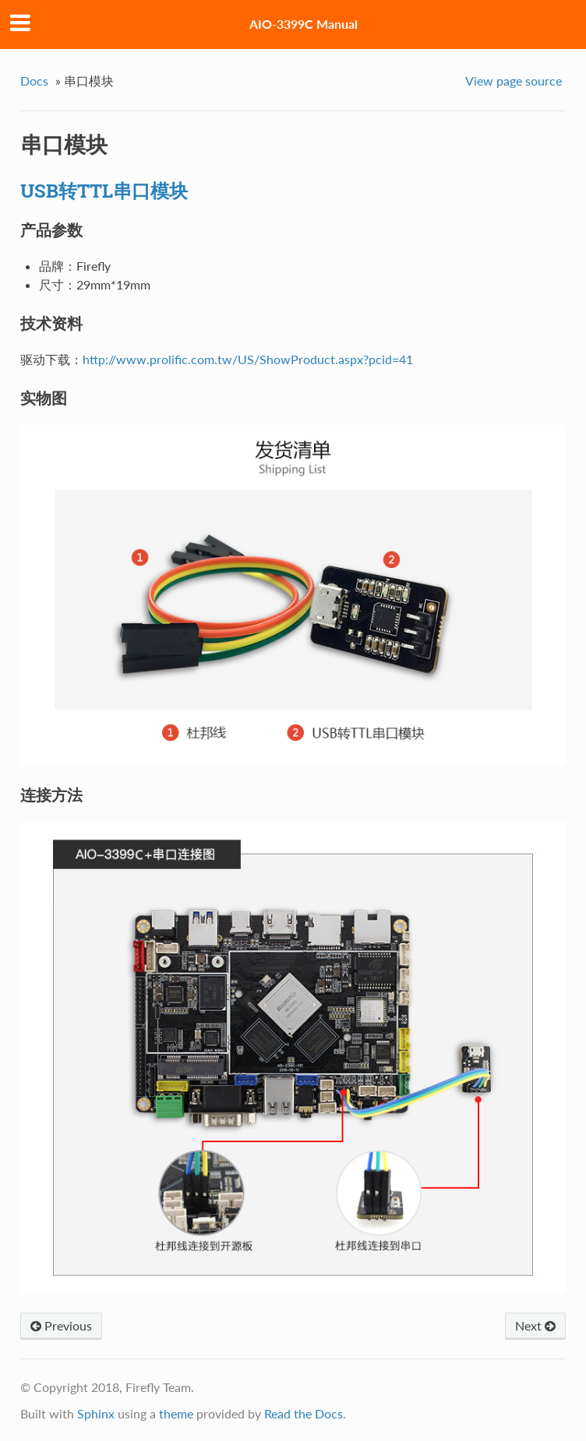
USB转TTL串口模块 (104, 190)
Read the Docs (303, 1413)
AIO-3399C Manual (303, 23)
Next (535, 1325)
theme (176, 1413)
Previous (61, 1325)
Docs (34, 80)
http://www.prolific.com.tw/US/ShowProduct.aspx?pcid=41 (248, 359)
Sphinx (96, 1413)
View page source (513, 80)
